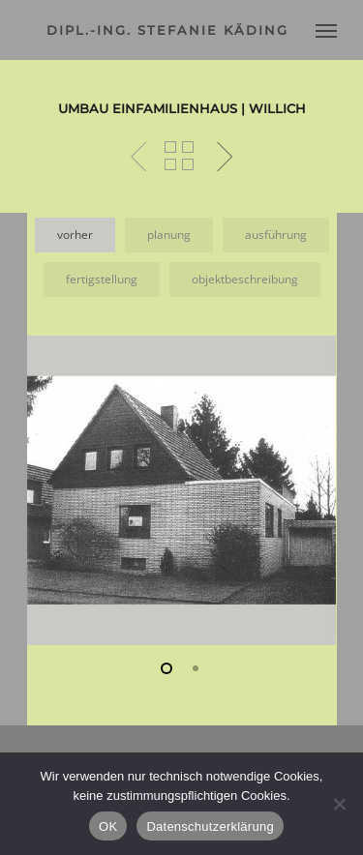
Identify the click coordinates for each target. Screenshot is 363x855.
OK (108, 826)
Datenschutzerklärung (209, 826)
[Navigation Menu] (326, 30)
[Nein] (338, 803)
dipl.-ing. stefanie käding (167, 30)
